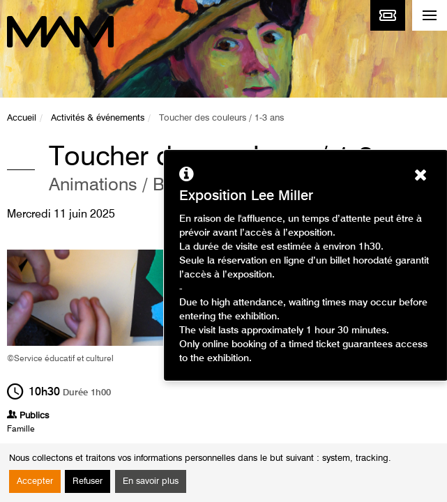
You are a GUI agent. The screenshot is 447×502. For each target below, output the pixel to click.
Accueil (21, 118)
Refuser (88, 481)
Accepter (35, 481)
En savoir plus (151, 481)
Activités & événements (97, 118)
